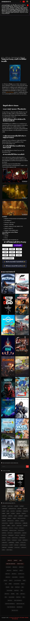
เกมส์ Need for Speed (12, 530)
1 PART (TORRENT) (8, 258)
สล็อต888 (12, 593)
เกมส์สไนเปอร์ (4, 547)
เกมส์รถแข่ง (18, 513)
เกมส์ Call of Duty (5, 523)
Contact (15, 560)
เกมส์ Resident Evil (10, 520)
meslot (21, 570)
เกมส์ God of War (15, 537)
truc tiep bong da (18, 600)
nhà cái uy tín (15, 610)
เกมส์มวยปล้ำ (25, 525)
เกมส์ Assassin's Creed (21, 518)
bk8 (6, 583)
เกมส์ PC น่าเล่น (7, 57)
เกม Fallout (4, 540)
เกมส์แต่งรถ (4, 537)
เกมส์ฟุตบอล (9, 518)
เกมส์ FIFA (3, 525)
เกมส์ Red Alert (23, 547)
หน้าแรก (2, 57)
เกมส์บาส (3, 549)
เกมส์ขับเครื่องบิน (11, 542)
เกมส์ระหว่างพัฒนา (9, 549)
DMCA (21, 560)
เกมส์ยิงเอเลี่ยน (25, 523)
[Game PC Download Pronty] (15, 215)
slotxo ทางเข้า (21, 573)
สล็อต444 (5, 580)
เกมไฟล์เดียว (4, 506)
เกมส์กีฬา (7, 513)
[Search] (23, 2)
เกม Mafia (8, 537)
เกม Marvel (22, 520)
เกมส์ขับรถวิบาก (4, 542)
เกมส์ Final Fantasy (18, 523)
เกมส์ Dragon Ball (5, 530)
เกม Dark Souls (17, 547)
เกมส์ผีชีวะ (8, 525)
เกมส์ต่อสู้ (3, 513)
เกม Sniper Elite (23, 542)
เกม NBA (19, 540)
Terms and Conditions (10, 563)
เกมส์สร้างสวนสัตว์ (22, 537)
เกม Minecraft (14, 540)
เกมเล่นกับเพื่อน (10, 547)
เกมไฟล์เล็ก (13, 513)
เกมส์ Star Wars (19, 525)
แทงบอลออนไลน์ (16, 583)
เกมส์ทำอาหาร (23, 535)
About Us (10, 560)
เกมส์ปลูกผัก (4, 518)
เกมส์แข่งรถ (17, 520)
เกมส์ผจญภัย (21, 506)
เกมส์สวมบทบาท (4, 508)
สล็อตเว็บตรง (9, 570)
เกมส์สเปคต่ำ (19, 508)
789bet (24, 580)
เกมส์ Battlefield (10, 535)
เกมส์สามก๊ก (4, 520)
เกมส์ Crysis (17, 535)
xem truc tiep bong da (9, 603)
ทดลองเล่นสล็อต (9, 590)
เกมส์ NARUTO (25, 540)
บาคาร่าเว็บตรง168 (17, 580)
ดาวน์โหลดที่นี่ (18, 245)
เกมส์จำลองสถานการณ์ (12, 508)
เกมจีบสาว (14, 518)
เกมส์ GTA (13, 525)
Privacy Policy (20, 563)
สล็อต (21, 590)
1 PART (5, 249)
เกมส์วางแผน (25, 508)
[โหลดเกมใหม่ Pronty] (15, 198)
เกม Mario (8, 540)
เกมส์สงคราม (24, 513)
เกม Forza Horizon (21, 530)
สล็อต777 (10, 580)
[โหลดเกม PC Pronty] (15, 182)
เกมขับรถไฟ (11, 523)
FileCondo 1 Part (7, 245)
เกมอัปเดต (17, 542)
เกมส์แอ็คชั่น (16, 506)
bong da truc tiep (20, 603)
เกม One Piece (4, 535)
